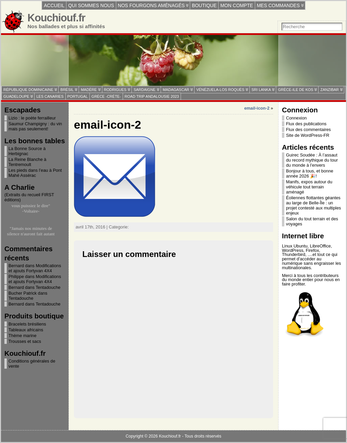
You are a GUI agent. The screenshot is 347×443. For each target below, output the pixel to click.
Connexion (296, 118)
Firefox (312, 250)
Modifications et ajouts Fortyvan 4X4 (34, 268)
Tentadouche (48, 287)
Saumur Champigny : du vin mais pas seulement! (35, 126)
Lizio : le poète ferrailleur (32, 118)
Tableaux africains (25, 329)
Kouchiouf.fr (56, 18)
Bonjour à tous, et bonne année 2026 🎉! (309, 173)
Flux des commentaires (308, 129)
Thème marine (22, 335)
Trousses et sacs (24, 341)
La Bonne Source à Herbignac (27, 151)
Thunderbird (293, 254)
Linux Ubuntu (294, 245)
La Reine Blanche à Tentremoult (27, 162)
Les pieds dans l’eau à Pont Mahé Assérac (35, 173)
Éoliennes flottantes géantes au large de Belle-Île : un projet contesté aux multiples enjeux (313, 205)
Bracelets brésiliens (27, 324)
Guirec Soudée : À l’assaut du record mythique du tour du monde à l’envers (312, 160)
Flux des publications (306, 123)
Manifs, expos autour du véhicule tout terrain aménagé (309, 187)
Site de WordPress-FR (307, 135)
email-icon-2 (257, 108)
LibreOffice (320, 245)
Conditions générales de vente (31, 363)
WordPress (292, 250)
